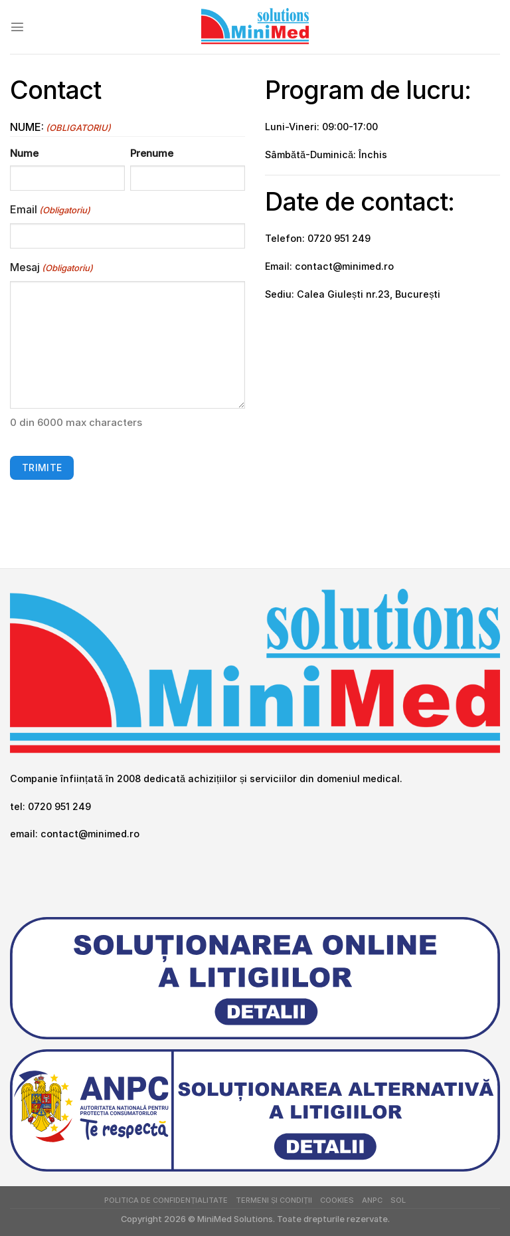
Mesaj (51, 267)
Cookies (337, 1200)
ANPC (372, 1200)
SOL (398, 1200)
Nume (24, 153)
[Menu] (17, 26)
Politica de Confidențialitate (166, 1200)
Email (50, 210)
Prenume (151, 153)
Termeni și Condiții (274, 1200)
